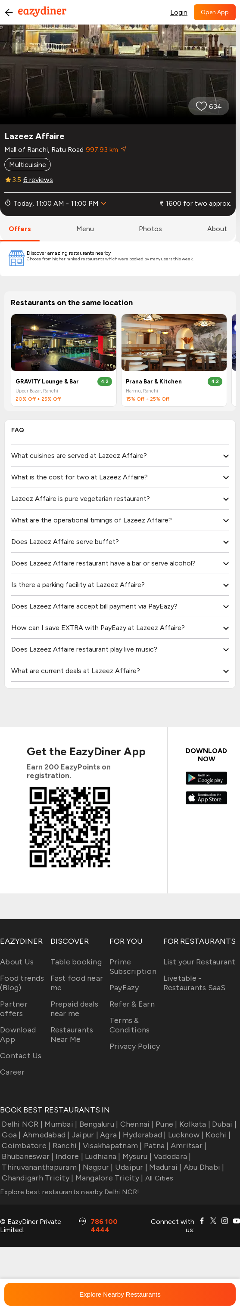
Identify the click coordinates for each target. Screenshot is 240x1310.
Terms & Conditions (129, 1025)
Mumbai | (60, 1124)
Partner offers (14, 1008)
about (217, 229)
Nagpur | (97, 1167)
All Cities (158, 1178)
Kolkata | (194, 1124)
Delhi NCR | (21, 1124)
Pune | (166, 1124)
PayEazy (124, 987)
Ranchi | (65, 1145)
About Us (17, 962)
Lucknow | (185, 1135)
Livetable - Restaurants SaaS (194, 982)
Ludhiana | (102, 1156)
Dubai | (223, 1124)
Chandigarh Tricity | (36, 1178)
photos (150, 229)
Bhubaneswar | (27, 1156)
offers (20, 229)
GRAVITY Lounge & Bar (47, 381)
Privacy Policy (134, 1046)
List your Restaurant (199, 962)
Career (12, 1072)
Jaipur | (84, 1135)
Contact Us (21, 1055)
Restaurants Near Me (72, 1034)
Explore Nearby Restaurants (119, 1294)
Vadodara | (171, 1156)
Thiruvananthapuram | (40, 1167)
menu (85, 229)
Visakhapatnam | (111, 1145)
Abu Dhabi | (203, 1167)
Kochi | (217, 1135)
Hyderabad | (143, 1135)
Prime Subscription (132, 966)
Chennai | (136, 1124)
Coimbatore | (25, 1145)
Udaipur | (130, 1167)
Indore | (68, 1156)
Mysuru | (136, 1156)
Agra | (109, 1135)
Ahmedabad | (45, 1135)
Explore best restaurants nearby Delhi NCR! (70, 1192)
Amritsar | (188, 1145)
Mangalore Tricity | (108, 1178)
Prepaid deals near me (74, 1008)
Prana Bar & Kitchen (154, 381)
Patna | (155, 1145)
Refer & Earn (132, 1004)
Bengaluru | (97, 1124)
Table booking (76, 962)
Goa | (10, 1135)
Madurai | (164, 1167)
